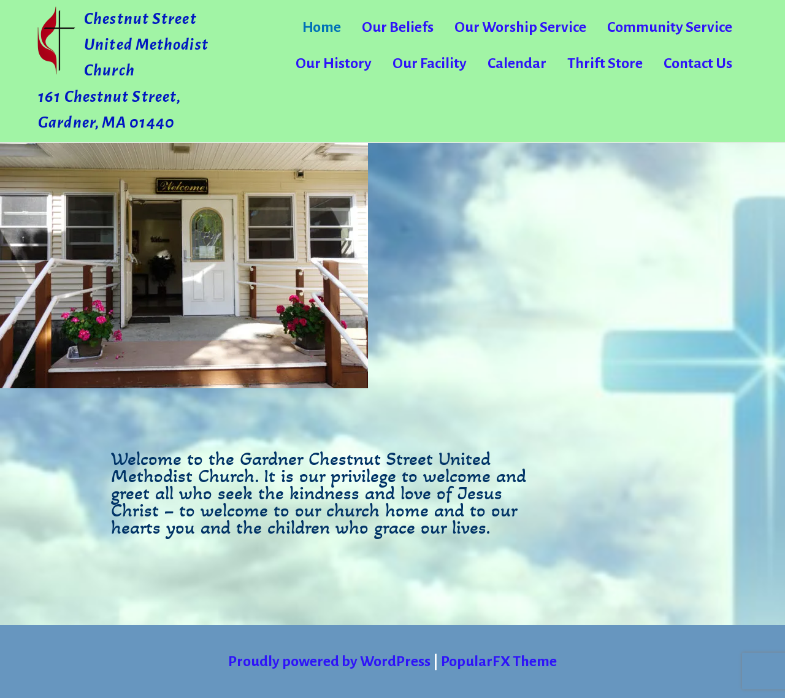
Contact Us (698, 63)
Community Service (669, 27)
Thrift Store (605, 63)
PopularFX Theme (499, 661)
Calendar (517, 63)
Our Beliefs (398, 27)
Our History (334, 63)
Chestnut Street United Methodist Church (146, 44)
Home (321, 27)
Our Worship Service (520, 27)
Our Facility (429, 63)
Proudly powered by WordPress (330, 661)
